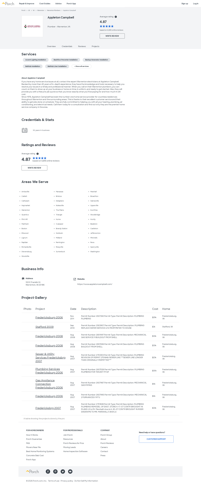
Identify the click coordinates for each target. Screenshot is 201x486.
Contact (104, 451)
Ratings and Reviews (39, 145)
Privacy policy (67, 481)
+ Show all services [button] (81, 66)
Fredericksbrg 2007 (48, 408)
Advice (58, 3)
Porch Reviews (107, 443)
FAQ (28, 443)
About (103, 439)
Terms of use (53, 481)
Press (102, 455)
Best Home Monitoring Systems (40, 451)
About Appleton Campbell (33, 78)
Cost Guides (44, 3)
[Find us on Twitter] (63, 471)
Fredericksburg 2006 (49, 317)
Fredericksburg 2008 (49, 336)
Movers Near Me (33, 447)
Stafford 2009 (45, 327)
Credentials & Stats (38, 120)
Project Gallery (34, 297)
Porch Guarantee (34, 439)
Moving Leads (69, 447)
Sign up (185, 3)
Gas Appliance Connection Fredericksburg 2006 (49, 384)
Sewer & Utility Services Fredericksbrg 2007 (51, 357)
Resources (68, 439)
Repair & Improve (26, 3)
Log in (195, 3)
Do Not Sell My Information (86, 481)
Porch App (71, 3)
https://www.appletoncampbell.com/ (94, 284)
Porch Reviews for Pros (73, 443)
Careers (104, 447)
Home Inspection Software (75, 451)
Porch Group (106, 435)
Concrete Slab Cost (35, 455)
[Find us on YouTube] (70, 471)
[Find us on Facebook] (48, 471)
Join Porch (68, 435)
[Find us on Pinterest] (55, 471)
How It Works (32, 435)
